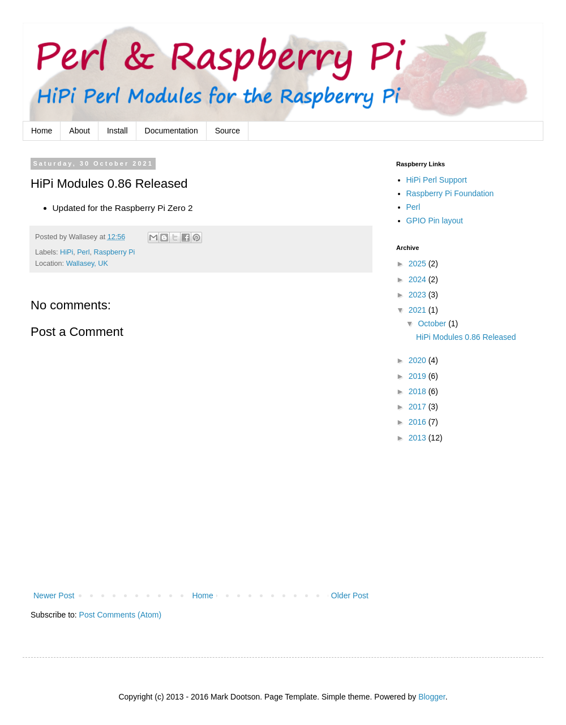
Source (227, 130)
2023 (418, 294)
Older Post (349, 595)
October (433, 323)
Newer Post (53, 595)
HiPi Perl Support (436, 179)
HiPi (66, 252)
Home (41, 130)
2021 (418, 309)
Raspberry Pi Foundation (450, 193)
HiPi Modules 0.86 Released (466, 337)
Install (117, 130)
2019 (418, 376)
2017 (418, 406)
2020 (418, 360)
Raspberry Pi (114, 252)
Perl (83, 252)
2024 (418, 279)
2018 (418, 391)
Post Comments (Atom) (120, 614)
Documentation (171, 130)
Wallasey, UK (87, 263)
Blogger (431, 696)
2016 (418, 421)
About (79, 130)
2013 (418, 437)
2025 (418, 263)
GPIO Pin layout (434, 220)
